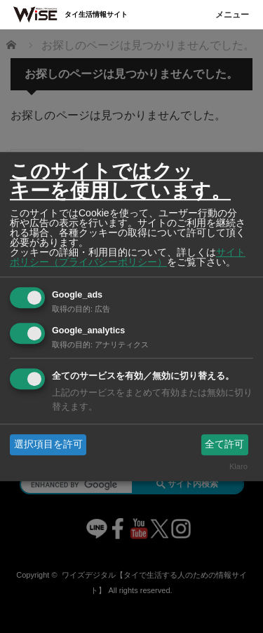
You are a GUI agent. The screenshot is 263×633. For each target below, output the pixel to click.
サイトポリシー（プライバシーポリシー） (127, 256)
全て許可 (224, 444)
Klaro (238, 467)
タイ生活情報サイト (96, 14)
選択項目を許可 (48, 444)
